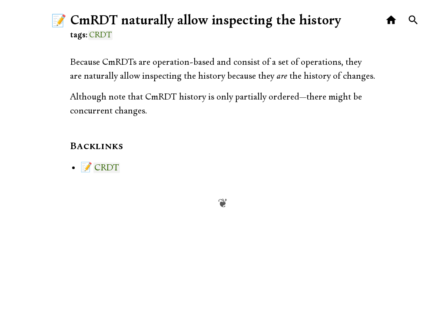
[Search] (413, 20)
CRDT (100, 35)
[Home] (391, 20)
